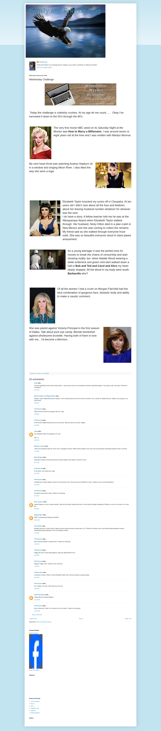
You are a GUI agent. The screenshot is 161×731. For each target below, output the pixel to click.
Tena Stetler (38, 526)
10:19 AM (37, 520)
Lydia (36, 431)
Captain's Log (35, 708)
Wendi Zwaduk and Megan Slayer (44, 396)
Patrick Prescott (33, 633)
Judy (35, 383)
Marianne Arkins (39, 446)
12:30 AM (37, 600)
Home (81, 618)
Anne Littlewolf (35, 701)
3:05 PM (36, 588)
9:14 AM (36, 496)
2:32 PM (36, 555)
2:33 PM (36, 566)
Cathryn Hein (38, 572)
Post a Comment (37, 615)
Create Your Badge (34, 670)
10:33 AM (37, 611)
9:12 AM (36, 473)
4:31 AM (36, 390)
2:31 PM (36, 544)
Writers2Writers (35, 713)
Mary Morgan (38, 457)
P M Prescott (43, 62)
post (37, 437)
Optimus (33, 710)
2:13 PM (36, 533)
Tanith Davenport (39, 594)
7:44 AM (36, 451)
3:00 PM (36, 577)
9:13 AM (36, 485)
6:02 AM (36, 440)
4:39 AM (36, 425)
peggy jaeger (38, 515)
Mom (32, 706)
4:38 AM (36, 414)
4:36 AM (36, 403)
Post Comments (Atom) (44, 622)
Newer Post (33, 618)
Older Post (128, 618)
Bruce (32, 703)
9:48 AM (36, 509)
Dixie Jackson (38, 502)
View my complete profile (44, 67)
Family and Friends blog (65, 11)
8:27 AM (36, 462)
